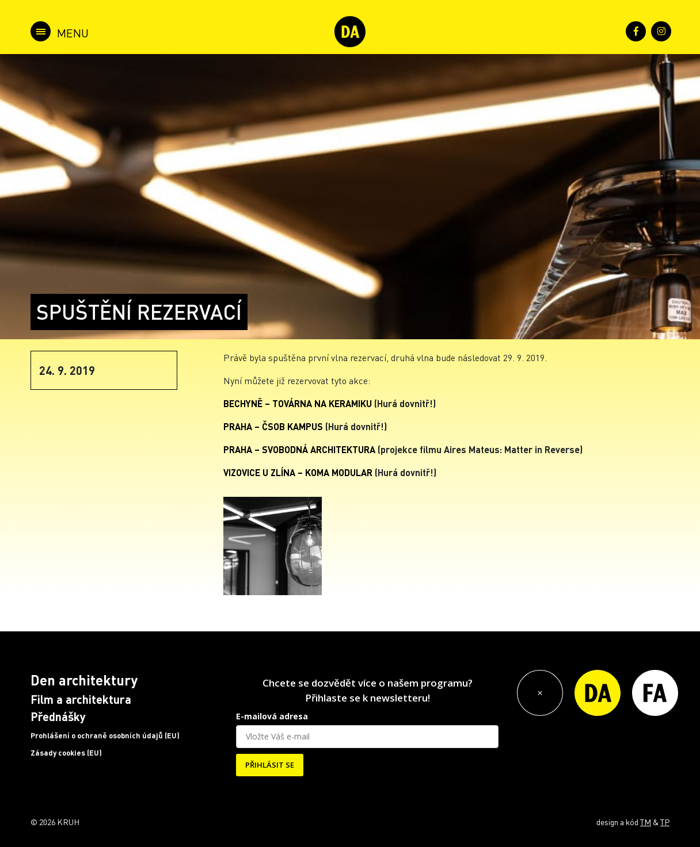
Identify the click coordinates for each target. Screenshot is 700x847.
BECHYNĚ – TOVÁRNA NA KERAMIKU (297, 403)
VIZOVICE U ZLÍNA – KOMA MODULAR (297, 472)
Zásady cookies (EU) (66, 752)
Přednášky (58, 716)
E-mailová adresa (272, 716)
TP (664, 822)
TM (645, 822)
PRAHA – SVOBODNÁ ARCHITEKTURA (299, 449)
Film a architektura (81, 699)
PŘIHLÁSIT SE (269, 765)
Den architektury (84, 680)
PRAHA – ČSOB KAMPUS (273, 426)
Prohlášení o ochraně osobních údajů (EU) (105, 735)
